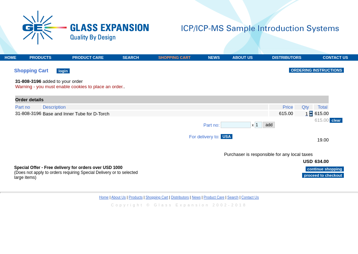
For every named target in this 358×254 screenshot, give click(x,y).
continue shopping (324, 169)
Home (104, 197)
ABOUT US (242, 57)
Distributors (180, 197)
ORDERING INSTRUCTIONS (316, 70)
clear (336, 120)
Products (136, 197)
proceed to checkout (323, 175)
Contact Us (250, 197)
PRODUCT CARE (88, 57)
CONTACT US (335, 57)
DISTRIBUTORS (286, 57)
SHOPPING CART (174, 57)
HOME (10, 57)
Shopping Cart (156, 197)
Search (232, 197)
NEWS (214, 57)
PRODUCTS (40, 57)
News (196, 197)
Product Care (213, 197)
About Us (118, 197)
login (63, 71)
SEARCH (130, 57)
